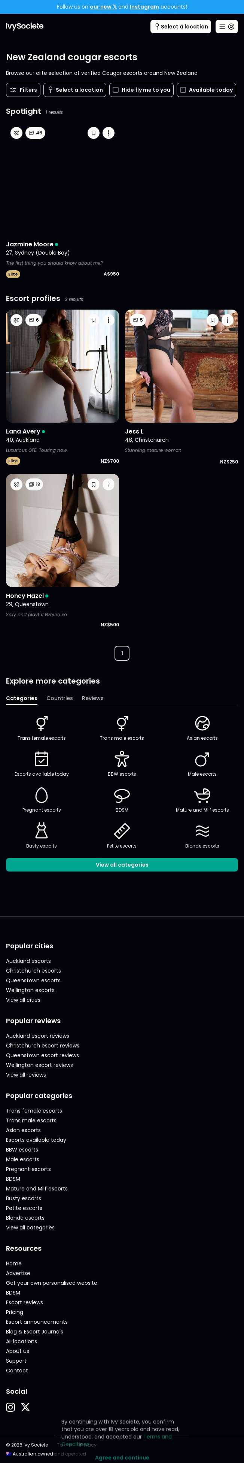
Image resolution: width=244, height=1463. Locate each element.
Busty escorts (41, 835)
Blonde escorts (202, 835)
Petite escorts (122, 835)
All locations (21, 1341)
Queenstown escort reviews (42, 1055)
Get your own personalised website (51, 1283)
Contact (17, 1370)
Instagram (144, 6)
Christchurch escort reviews (42, 1045)
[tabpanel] (122, 793)
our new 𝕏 (103, 6)
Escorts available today (42, 763)
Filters (23, 90)
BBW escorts (122, 763)
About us (17, 1351)
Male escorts (202, 763)
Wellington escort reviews (39, 1065)
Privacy (88, 1445)
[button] (94, 133)
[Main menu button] (227, 26)
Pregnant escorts (41, 799)
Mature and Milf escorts (202, 799)
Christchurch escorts (33, 970)
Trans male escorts (122, 727)
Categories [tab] (21, 698)
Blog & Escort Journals (34, 1331)
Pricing (14, 1312)
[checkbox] (116, 90)
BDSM (122, 799)
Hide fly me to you (141, 90)
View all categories (122, 865)
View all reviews (26, 1075)
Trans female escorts (42, 727)
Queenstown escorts (33, 980)
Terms (64, 1445)
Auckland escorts (28, 961)
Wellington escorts (30, 990)
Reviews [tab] (93, 698)
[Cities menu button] (180, 26)
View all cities (23, 1000)
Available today (206, 90)
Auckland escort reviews (37, 1036)
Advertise (18, 1273)
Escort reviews (24, 1302)
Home (14, 1263)
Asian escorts (202, 727)
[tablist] (122, 698)
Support (16, 1361)
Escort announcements (37, 1322)
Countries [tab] (59, 698)
